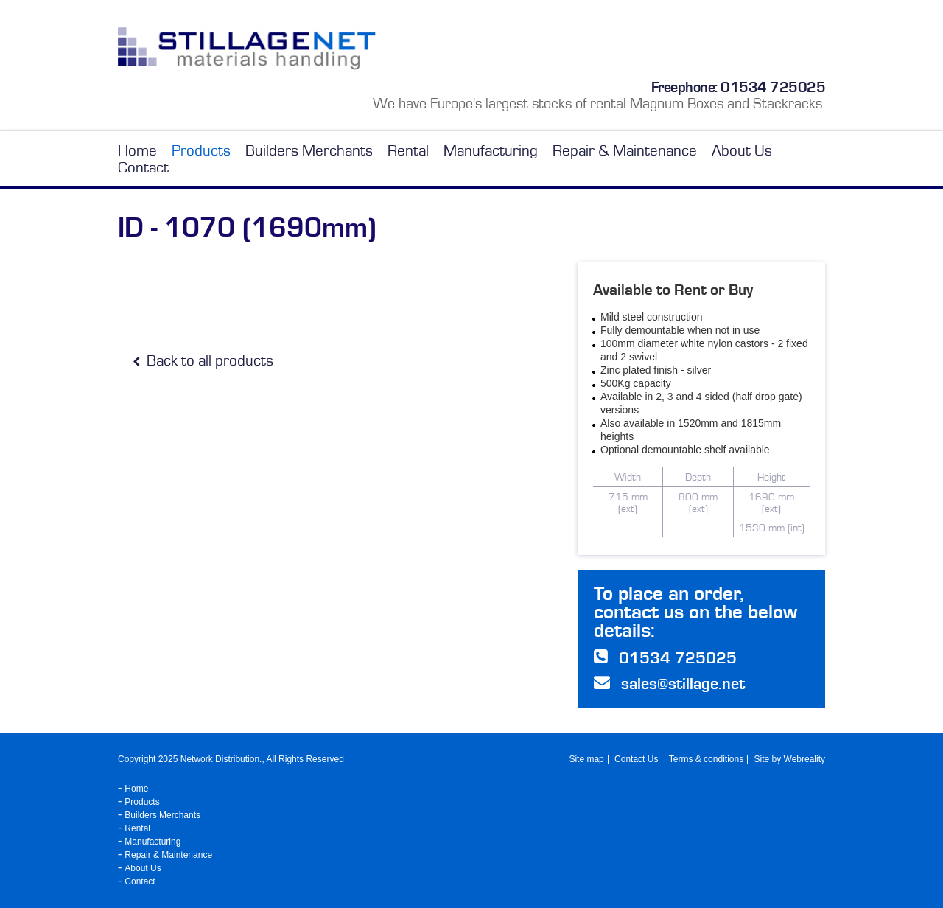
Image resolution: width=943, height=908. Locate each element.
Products (201, 150)
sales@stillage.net (683, 683)
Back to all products (203, 360)
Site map (586, 759)
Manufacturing (491, 150)
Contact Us (636, 759)
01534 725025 (773, 87)
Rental (408, 150)
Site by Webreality (790, 759)
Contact (143, 167)
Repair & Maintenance (625, 150)
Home (137, 150)
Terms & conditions (706, 759)
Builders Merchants (309, 150)
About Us (742, 150)
